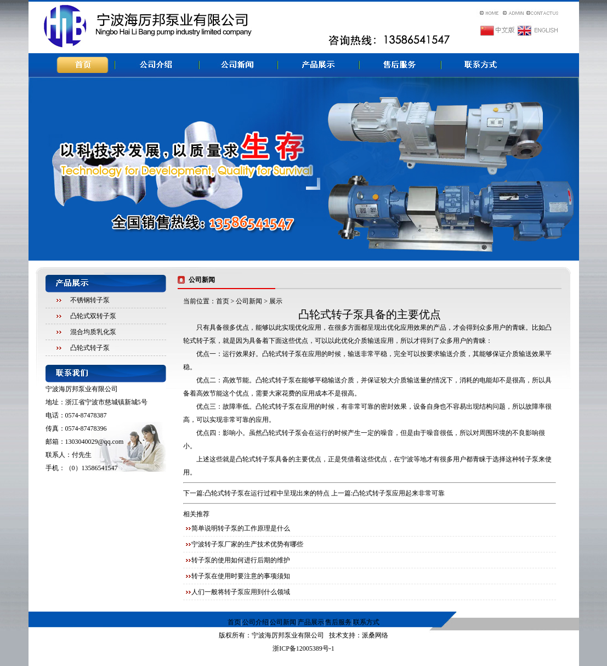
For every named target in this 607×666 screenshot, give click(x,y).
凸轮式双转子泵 (93, 316)
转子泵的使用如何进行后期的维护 (240, 560)
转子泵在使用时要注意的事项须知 (240, 576)
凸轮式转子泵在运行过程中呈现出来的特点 (267, 493)
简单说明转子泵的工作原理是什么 (240, 528)
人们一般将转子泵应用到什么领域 (240, 592)
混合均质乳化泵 (93, 332)
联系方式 (366, 622)
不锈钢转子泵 (90, 300)
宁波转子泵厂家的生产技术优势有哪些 (247, 544)
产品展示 (311, 622)
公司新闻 (249, 301)
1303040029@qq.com (94, 441)
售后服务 (338, 622)
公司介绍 (255, 622)
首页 (222, 301)
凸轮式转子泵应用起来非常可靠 (399, 493)
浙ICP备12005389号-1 (303, 648)
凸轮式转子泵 (90, 348)
